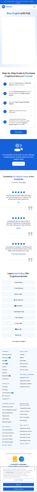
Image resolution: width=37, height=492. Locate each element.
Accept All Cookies (18, 489)
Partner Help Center (7, 407)
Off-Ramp (5, 390)
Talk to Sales (5, 419)
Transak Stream (7, 393)
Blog (4, 360)
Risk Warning (23, 420)
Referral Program (6, 422)
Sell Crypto (24, 425)
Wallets (22, 357)
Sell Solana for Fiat (25, 437)
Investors (4, 370)
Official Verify (5, 416)
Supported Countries (26, 383)
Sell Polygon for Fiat (25, 440)
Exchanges (23, 360)
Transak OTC (6, 399)
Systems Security (25, 387)
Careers (4, 366)
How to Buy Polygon (7, 442)
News (5, 363)
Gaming (22, 354)
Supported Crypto (25, 380)
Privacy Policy (23, 414)
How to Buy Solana (7, 439)
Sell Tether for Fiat (25, 434)
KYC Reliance (23, 366)
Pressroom (6, 357)
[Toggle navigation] (34, 6)
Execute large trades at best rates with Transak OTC (18, 2)
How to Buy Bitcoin (7, 430)
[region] (18, 479)
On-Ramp (5, 387)
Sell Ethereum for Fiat (25, 431)
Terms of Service (24, 411)
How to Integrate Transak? (9, 410)
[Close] (34, 469)
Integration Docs (24, 377)
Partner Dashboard (7, 413)
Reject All (18, 484)
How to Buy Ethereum (8, 433)
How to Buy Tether (7, 436)
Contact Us (5, 379)
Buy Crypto (18, 132)
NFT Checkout (6, 396)
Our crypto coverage (18, 341)
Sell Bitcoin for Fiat (25, 428)
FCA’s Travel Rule (24, 417)
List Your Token (24, 370)
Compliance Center (25, 408)
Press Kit (4, 373)
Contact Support (18, 163)
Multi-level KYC (24, 363)
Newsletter (6, 376)
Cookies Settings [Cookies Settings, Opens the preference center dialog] (18, 480)
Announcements (6, 354)
